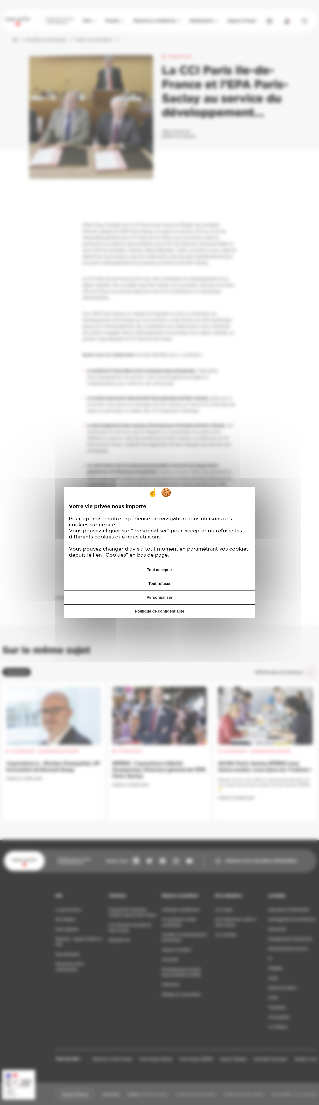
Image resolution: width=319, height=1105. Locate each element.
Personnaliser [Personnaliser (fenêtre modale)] (159, 597)
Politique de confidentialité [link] (159, 611)
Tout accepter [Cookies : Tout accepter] (159, 570)
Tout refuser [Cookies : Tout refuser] (159, 584)
